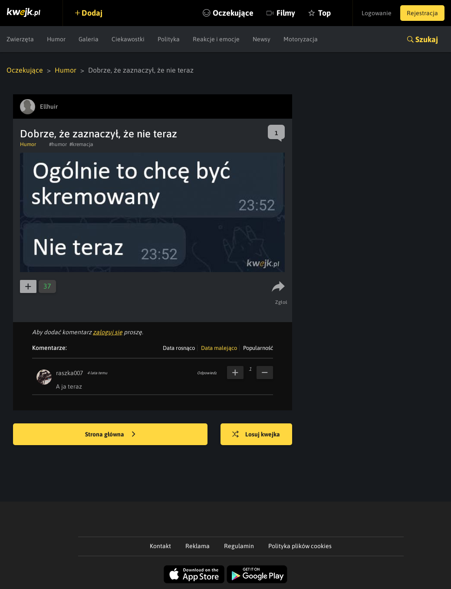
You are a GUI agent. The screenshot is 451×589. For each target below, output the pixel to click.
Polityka (169, 39)
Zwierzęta (20, 39)
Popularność (258, 348)
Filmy (286, 12)
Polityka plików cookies (300, 545)
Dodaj (92, 12)
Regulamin (239, 545)
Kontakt (160, 545)
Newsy (261, 39)
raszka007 (69, 372)
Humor (56, 39)
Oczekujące (233, 12)
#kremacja (81, 144)
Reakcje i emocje (216, 39)
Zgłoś (281, 302)
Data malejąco (219, 348)
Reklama (197, 545)
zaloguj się (107, 332)
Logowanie (377, 13)
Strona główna (110, 435)
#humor (58, 144)
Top (324, 12)
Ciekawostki (128, 39)
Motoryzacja (300, 39)
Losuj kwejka (256, 435)
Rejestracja (422, 13)
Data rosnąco (179, 348)
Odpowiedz (207, 373)
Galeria (89, 39)
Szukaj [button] (426, 39)
